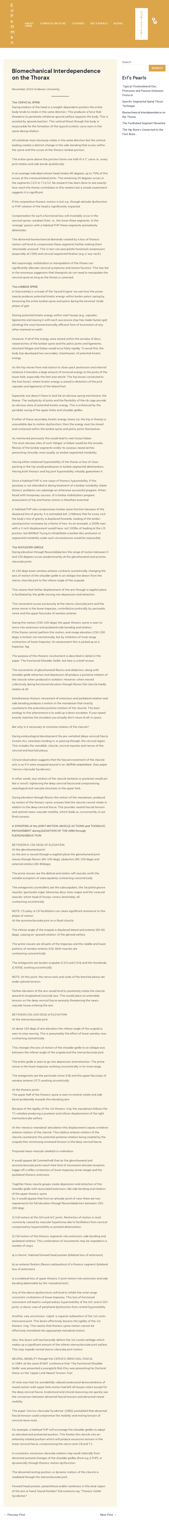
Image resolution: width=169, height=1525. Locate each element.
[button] (141, 16)
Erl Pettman (13, 15)
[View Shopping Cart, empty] (154, 16)
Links (122, 16)
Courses (74, 16)
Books (110, 16)
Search (126, 46)
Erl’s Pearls (92, 16)
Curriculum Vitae (51, 16)
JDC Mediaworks (106, 1518)
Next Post (108, 1498)
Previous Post (14, 1498)
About (29, 16)
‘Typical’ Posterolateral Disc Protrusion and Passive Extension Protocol (140, 75)
